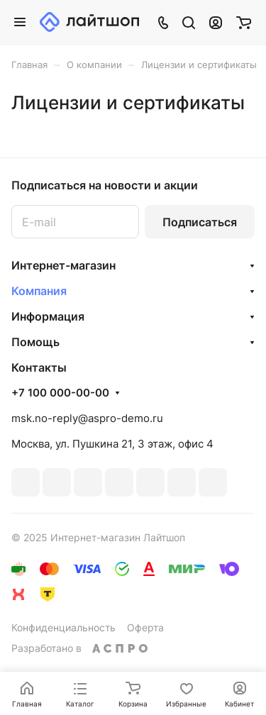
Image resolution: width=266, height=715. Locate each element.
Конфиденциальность (63, 627)
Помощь (35, 342)
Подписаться (199, 222)
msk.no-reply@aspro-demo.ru (87, 418)
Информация (47, 316)
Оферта (145, 627)
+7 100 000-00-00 (60, 393)
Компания (39, 291)
